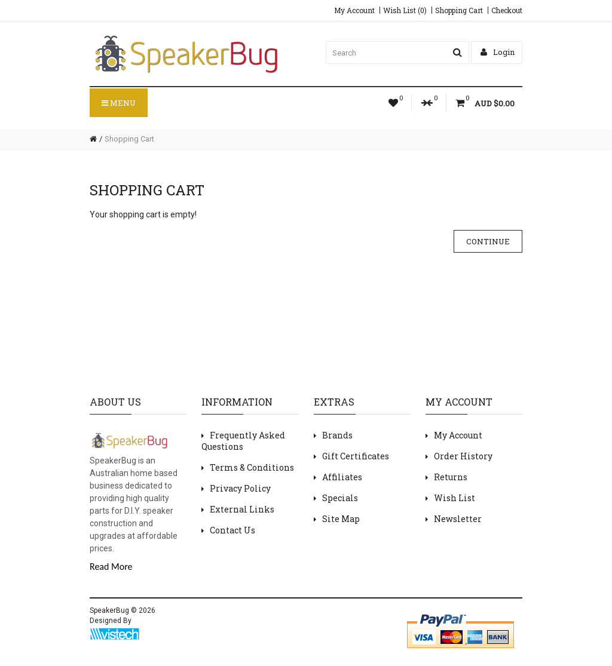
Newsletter (458, 518)
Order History (463, 456)
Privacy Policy (240, 488)
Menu (119, 102)
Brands (337, 435)
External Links (242, 509)
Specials (340, 498)
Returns (450, 477)
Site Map (341, 518)
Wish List (454, 498)
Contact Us (232, 530)
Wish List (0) (405, 10)
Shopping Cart (459, 10)
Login (498, 52)
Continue (488, 241)
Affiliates (342, 477)
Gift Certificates (355, 456)
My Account (354, 10)
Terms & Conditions (252, 467)
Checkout (506, 10)
